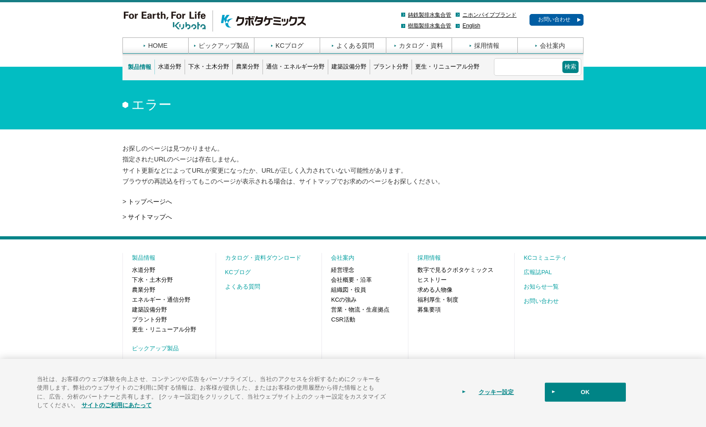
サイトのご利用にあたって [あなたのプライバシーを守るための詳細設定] (116, 405)
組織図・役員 (348, 289)
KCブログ (289, 45)
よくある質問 (355, 45)
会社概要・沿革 (351, 279)
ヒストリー (432, 279)
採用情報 (486, 45)
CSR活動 (343, 319)
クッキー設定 (496, 392)
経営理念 (342, 269)
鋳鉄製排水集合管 (429, 15)
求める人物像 (435, 289)
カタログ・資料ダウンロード (263, 257)
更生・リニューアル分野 (447, 66)
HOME (157, 45)
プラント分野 (390, 66)
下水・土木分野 (208, 66)
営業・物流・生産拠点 (360, 309)
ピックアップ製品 (224, 45)
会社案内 (552, 45)
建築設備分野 (349, 66)
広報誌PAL (538, 272)
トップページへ (150, 201)
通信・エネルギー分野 (295, 66)
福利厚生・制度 (437, 299)
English (471, 26)
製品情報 (139, 67)
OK (585, 392)
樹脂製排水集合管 (429, 26)
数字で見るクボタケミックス (455, 269)
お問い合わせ (554, 19)
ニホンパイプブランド (489, 15)
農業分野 (247, 66)
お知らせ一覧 (541, 286)
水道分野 (169, 66)
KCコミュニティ (545, 257)
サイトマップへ (150, 216)
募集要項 (429, 309)
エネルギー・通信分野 (161, 299)
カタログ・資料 (421, 45)
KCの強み (344, 299)
